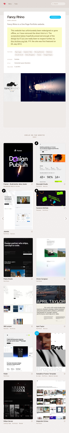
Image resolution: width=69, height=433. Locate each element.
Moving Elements (39, 52)
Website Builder (53, 376)
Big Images (18, 52)
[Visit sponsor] (32, 184)
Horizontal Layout (19, 63)
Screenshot (55, 17)
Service (45, 186)
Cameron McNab (42, 208)
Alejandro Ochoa (42, 421)
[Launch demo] (64, 374)
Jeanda (6, 232)
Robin (6, 374)
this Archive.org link (19, 41)
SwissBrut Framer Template (46, 374)
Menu (10, 4)
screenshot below (18, 36)
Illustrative (27, 63)
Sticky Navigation (30, 55)
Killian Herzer (8, 421)
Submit (34, 137)
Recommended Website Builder (12, 186)
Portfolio (16, 59)
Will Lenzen (8, 326)
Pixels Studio (8, 279)
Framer (36, 143)
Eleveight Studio (42, 184)
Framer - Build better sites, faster (15, 184)
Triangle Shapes (47, 55)
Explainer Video (28, 52)
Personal (38, 210)
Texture (39, 55)
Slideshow (49, 52)
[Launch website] (64, 184)
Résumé (21, 423)
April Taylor (40, 326)
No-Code (38, 376)
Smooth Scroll (19, 55)
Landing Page (7, 423)
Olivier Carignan (42, 279)
